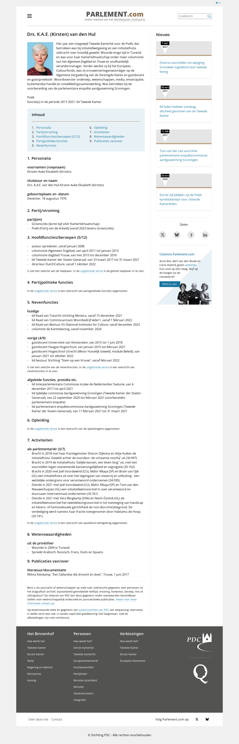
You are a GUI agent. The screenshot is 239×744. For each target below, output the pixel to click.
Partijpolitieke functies (52, 141)
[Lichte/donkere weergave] (219, 3)
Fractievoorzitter (84, 667)
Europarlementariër (86, 660)
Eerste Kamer (35, 654)
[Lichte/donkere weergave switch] (219, 3)
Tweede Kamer (36, 647)
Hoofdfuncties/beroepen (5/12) (58, 136)
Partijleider (80, 674)
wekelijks (190, 265)
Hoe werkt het (36, 641)
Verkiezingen (132, 633)
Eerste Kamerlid (84, 647)
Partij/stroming (47, 132)
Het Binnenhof (40, 633)
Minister (79, 687)
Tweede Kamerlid (84, 654)
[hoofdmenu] (41, 17)
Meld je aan (169, 284)
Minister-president (85, 680)
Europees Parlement (132, 660)
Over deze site (38, 719)
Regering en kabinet (39, 667)
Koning (31, 680)
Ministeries (34, 674)
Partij (30, 660)
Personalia (43, 128)
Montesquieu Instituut (128, 19)
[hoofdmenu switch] (29, 17)
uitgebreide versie (91, 271)
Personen (82, 633)
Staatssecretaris (84, 693)
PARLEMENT (115, 14)
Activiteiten (102, 132)
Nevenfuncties (46, 145)
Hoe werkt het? (83, 641)
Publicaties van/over (108, 141)
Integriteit (80, 700)
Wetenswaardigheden (109, 136)
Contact (56, 719)
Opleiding (100, 128)
